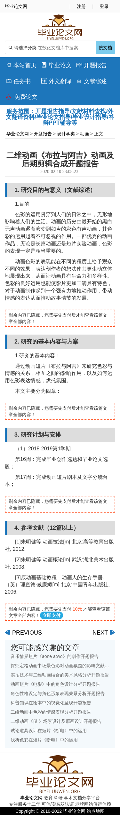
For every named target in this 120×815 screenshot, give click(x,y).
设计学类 (66, 133)
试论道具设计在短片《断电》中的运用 (49, 730)
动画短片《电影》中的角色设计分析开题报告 (55, 684)
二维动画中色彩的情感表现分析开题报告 (51, 712)
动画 (84, 133)
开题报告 (91, 65)
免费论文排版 (21, 98)
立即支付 (51, 615)
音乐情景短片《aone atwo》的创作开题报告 (55, 656)
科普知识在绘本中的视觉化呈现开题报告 (51, 702)
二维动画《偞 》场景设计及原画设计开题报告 (56, 721)
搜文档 (105, 47)
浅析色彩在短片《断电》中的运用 (44, 739)
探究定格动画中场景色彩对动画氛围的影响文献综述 (62, 665)
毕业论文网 (17, 133)
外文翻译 (56, 81)
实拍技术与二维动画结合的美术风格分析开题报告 (60, 674)
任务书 (18, 81)
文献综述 (91, 81)
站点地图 (96, 811)
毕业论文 (56, 65)
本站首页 (21, 65)
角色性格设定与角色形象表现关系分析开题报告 (58, 693)
